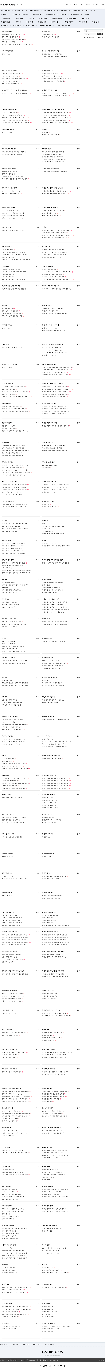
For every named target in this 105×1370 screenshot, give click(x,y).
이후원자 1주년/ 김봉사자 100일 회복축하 (54, 252)
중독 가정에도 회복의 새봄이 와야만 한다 (14, 78)
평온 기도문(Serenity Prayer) (51, 1270)
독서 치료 (4, 677)
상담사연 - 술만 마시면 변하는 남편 (12, 455)
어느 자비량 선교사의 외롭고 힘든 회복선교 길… (57, 1052)
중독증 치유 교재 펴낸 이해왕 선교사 (53, 1094)
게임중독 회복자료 (7, 1186)
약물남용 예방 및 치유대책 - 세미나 (12, 1150)
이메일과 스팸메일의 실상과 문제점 (12, 923)
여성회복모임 (48, 10)
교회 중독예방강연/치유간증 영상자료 (53, 971)
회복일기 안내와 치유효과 (49, 507)
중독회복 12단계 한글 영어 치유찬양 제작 (14, 1033)
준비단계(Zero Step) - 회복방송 (51, 820)
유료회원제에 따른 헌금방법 (10, 311)
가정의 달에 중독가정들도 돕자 (11, 81)
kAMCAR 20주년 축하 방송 (10, 786)
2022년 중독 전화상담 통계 (10, 781)
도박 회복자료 (6, 1167)
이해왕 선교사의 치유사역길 (10, 716)
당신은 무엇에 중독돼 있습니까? (51, 73)
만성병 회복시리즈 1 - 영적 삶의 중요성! (54, 1209)
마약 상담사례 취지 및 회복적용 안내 (53, 534)
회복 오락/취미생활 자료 (9, 149)
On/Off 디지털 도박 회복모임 (50, 51)
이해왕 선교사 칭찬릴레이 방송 (11, 727)
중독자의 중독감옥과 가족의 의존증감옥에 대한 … (57, 272)
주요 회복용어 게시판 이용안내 (51, 1253)
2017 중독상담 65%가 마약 (10, 1317)
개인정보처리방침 (12, 1360)
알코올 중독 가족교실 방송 (50, 805)
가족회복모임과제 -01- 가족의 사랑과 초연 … (15, 661)
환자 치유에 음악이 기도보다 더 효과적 (53, 445)
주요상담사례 (86, 18)
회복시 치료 (5, 599)
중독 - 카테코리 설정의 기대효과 (11, 191)
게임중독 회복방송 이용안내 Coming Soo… (14, 878)
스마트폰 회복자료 (47, 266)
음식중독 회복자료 (47, 1186)
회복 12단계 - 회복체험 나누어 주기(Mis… (14, 546)
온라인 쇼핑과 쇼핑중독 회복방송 (52, 896)
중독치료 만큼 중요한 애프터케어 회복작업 (14, 470)
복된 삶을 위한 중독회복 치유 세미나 (53, 210)
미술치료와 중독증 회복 (49, 543)
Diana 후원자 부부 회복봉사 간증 (52, 1113)
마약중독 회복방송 (7, 853)
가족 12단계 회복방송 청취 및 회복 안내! (14, 507)
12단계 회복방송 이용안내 (49, 822)
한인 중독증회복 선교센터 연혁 (51, 755)
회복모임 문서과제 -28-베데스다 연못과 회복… (56, 942)
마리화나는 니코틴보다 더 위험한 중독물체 (14, 1253)
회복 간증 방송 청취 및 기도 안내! (52, 257)
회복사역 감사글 (47, 31)
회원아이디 (87, 31)
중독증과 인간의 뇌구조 (9, 394)
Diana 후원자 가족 (47, 1108)
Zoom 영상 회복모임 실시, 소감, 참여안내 (54, 394)
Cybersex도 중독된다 (48, 1177)
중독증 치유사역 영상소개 (9, 990)
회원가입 (68, 4)
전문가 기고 (5, 1323)
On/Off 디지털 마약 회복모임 (50, 168)
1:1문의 (88, 4)
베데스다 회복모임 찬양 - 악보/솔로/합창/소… (15, 529)
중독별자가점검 (5, 22)
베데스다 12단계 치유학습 (9, 481)
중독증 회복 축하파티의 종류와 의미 (52, 954)
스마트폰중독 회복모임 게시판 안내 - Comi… (55, 374)
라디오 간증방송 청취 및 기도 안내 (12, 837)
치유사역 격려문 (47, 736)
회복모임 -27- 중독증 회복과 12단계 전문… (15, 945)
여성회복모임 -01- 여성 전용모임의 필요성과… (56, 411)
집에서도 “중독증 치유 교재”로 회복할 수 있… (15, 1101)
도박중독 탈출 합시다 (8, 257)
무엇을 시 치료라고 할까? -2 (10, 604)
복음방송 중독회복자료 (49, 912)
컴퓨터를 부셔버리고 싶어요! (50, 592)
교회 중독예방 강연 (47, 70)
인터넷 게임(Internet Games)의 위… (12, 115)
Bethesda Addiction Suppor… (51, 465)
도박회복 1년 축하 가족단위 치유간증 (53, 250)
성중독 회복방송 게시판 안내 (50, 878)
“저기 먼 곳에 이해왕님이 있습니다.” (53, 744)
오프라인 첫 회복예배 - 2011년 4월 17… (14, 1052)
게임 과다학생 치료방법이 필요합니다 (53, 590)
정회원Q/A (45, 129)
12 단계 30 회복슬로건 (8, 1267)
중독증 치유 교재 (47, 1101)
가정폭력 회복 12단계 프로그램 (11, 269)
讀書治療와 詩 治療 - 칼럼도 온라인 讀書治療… (16, 683)
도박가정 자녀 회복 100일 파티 (51, 328)
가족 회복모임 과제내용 (9, 658)
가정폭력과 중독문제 (8, 274)
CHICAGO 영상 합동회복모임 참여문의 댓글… (55, 118)
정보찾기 (91, 37)
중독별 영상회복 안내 (8, 795)
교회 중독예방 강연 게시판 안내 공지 (53, 81)
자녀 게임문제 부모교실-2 (49, 920)
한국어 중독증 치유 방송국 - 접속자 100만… (55, 778)
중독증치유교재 (19, 10)
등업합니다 (45, 132)
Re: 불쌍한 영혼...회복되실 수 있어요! (13, 646)
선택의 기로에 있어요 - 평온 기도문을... (14, 448)
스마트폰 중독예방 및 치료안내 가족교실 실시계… (57, 93)
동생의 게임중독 (47, 585)
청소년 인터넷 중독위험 (49, 1317)
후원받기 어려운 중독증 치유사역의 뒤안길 (54, 237)
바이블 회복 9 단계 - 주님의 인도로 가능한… (55, 609)
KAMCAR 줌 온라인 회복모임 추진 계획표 (54, 397)
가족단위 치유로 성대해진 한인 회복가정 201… (15, 252)
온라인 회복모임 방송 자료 (9, 932)
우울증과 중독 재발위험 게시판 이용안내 (13, 218)
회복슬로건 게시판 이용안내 (10, 1272)
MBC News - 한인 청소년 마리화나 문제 (54, 1287)
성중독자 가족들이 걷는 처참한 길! (53, 1172)
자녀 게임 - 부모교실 (48, 798)
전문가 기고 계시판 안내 (9, 1329)
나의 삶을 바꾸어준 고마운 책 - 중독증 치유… (15, 1091)
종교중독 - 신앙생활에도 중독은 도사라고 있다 (56, 1326)
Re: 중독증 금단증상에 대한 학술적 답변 (13, 741)
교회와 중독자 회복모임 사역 (50, 1329)
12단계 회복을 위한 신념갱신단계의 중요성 (14, 489)
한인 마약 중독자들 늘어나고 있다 (52, 1228)
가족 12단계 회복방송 (8, 501)
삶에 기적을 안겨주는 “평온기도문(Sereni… (55, 1272)
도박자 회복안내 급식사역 (9, 1121)
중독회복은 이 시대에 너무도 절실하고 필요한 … (57, 1057)
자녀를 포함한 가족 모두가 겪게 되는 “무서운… (56, 621)
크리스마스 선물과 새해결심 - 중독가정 (53, 641)
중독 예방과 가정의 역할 (49, 213)
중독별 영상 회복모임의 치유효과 (11, 954)
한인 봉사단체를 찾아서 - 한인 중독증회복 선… (16, 1113)
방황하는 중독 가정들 (48, 1307)
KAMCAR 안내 (5, 10)
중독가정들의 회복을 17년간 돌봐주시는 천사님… (57, 235)
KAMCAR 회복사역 (7, 1108)
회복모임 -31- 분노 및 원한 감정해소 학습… (15, 935)
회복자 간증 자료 (7, 325)
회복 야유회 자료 (7, 247)
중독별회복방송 (34, 10)
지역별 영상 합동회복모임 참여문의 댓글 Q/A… (56, 123)
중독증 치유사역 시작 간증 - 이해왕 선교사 (55, 352)
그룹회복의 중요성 (47, 658)
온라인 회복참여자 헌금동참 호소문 (12, 316)
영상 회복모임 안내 (7, 962)
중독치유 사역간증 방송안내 (50, 355)
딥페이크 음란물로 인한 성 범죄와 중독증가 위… (16, 397)
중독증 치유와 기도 (47, 1267)
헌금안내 (87, 14)
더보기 (38, 31)
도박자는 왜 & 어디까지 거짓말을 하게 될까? (15, 1175)
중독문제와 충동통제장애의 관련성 (52, 274)
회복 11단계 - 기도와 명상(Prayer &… (13, 548)
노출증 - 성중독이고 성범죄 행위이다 (13, 1250)
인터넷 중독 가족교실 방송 (50, 808)
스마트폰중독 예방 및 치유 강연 (11, 364)
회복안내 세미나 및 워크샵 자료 (51, 1127)
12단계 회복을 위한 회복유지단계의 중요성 (14, 484)
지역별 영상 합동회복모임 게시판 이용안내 (54, 193)
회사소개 (2, 1360)
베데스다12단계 (57, 18)
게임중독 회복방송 (7, 873)
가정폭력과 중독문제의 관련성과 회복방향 (14, 272)
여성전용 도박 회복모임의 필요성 (11, 621)
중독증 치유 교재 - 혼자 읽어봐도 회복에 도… (15, 1099)
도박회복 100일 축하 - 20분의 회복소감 (54, 159)
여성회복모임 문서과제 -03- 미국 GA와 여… (55, 484)
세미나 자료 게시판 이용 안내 (50, 215)
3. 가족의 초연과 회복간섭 (9, 1130)
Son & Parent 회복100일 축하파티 (52, 154)
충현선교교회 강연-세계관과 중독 (52, 76)
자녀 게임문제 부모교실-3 (49, 918)
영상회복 (3, 14)
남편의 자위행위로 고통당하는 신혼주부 (13, 651)
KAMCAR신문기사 (7, 1304)
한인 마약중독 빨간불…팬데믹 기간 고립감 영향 (16, 1309)
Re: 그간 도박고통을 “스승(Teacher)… (13, 590)
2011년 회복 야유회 (7, 250)
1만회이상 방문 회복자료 (9, 1245)
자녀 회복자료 (46, 618)
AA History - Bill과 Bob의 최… (51, 661)
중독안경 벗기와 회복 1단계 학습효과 (53, 277)
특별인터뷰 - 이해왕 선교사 (10, 722)
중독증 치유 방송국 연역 (49, 775)
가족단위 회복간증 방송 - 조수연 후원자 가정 (55, 925)
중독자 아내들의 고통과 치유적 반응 (12, 565)
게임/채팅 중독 (46, 579)
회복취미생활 (83, 22)
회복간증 (25, 14)
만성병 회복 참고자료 (48, 1206)
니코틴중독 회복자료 (8, 1225)
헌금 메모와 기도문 (7, 308)
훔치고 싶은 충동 (7, 1214)
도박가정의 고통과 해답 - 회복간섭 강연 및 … (15, 1258)
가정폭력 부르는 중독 (8, 277)
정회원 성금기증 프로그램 (49, 423)
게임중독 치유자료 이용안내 (10, 1199)
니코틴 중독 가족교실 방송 (50, 803)
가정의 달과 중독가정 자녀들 (10, 76)
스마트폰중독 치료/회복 (63, 26)
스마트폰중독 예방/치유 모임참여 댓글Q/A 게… (16, 93)
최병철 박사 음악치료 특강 (9, 531)
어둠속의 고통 (46, 529)
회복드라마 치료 (47, 638)
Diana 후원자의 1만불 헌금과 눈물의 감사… (55, 1116)
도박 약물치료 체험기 (8, 1170)
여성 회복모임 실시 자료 (9, 618)
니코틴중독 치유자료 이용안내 (10, 1238)
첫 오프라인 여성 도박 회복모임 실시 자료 (14, 624)
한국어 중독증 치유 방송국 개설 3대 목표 (14, 409)
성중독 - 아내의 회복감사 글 (10, 649)
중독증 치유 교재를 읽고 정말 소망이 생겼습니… (16, 1096)
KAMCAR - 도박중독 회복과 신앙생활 (53, 974)
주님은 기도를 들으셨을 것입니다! (12, 453)
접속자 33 (95, 4)
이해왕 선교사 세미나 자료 (50, 207)
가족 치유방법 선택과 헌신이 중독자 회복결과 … (16, 472)
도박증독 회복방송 (47, 834)
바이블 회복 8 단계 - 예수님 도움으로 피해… (55, 612)
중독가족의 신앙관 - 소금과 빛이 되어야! (54, 1013)
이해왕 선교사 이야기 (48, 1049)
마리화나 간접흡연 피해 (9, 1248)
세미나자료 (88, 10)
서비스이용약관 (23, 1360)
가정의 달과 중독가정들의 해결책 (11, 73)
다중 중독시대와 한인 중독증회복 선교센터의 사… (57, 389)
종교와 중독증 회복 (47, 1331)
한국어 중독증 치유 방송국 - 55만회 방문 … (55, 788)
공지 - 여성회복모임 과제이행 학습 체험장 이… (56, 563)
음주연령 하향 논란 (47, 1314)
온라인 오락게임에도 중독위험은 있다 (13, 1197)
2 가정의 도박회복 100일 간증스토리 (53, 152)
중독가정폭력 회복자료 (8, 129)
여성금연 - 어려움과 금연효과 (10, 1233)
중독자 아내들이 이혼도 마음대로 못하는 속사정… (16, 570)
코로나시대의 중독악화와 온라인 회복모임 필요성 (56, 289)
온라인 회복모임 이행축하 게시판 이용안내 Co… (56, 957)
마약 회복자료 (6, 1147)
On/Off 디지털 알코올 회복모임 (11, 286)
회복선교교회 (30, 26)
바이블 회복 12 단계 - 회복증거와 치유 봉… (55, 602)
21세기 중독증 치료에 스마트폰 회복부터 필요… (56, 370)
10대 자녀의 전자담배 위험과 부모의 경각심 (14, 1228)
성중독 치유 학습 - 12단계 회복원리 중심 (54, 876)
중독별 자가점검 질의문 (9, 168)
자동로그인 (100, 37)
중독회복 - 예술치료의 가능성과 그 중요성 (54, 450)
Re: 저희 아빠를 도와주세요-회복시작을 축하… (16, 585)
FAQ (82, 4)
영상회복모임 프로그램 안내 (10, 957)
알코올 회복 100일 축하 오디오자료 (52, 157)
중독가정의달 (17, 26)
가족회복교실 (76, 10)
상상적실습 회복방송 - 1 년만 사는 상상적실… (56, 719)
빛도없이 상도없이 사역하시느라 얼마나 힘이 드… (57, 741)
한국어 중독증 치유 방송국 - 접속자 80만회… (55, 781)
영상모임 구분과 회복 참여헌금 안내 (12, 959)
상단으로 (101, 1360)
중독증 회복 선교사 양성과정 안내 (12, 1072)
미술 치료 (45, 540)
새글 (102, 4)
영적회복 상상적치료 (48, 716)
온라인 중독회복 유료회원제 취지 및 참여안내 (15, 411)
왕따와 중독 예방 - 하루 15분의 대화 (12, 1211)
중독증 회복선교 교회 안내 (9, 1049)
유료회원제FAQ (5, 18)
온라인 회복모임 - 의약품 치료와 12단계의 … (55, 392)
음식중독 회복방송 (7, 893)
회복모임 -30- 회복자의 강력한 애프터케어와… (16, 937)
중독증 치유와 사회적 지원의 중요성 (12, 34)
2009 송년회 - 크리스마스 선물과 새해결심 (14, 255)
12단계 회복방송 (47, 814)
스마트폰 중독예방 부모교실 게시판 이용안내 (55, 95)
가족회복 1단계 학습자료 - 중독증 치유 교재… (56, 1072)
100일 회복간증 (46, 149)
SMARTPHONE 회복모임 (49, 364)
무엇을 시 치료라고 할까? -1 (10, 607)
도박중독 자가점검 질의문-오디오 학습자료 (14, 179)
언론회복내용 (75, 14)
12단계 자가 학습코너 (48, 697)
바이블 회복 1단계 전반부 (49, 996)
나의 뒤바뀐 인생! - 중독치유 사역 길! (13, 719)
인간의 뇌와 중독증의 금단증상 (11, 1326)
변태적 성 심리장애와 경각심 (50, 1170)
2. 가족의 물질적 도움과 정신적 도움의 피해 (15, 1133)
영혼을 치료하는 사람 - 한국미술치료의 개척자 (56, 546)
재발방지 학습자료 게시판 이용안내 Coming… (15, 431)
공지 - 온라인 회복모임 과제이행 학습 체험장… (16, 974)
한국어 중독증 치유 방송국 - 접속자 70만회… (55, 783)
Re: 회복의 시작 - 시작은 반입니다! (52, 683)
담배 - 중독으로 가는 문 (9, 1231)
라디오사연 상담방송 (8, 814)
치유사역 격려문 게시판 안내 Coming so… (54, 746)
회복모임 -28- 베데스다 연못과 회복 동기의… (15, 942)
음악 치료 (4, 521)
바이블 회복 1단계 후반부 (49, 993)
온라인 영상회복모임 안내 (9, 951)
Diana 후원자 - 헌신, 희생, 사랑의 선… (53, 1111)
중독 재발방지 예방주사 (9, 428)
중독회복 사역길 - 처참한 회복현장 (12, 729)
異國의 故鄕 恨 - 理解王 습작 (10, 602)
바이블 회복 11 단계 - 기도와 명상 (52, 604)
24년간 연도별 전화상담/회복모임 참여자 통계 (15, 783)
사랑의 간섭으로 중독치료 (49, 1312)
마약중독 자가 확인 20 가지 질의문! (12, 176)
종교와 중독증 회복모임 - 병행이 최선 (13, 39)
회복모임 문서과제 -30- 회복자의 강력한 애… (55, 937)
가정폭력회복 (6, 266)
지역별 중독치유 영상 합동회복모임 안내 (54, 387)
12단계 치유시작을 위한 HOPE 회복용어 (54, 1248)
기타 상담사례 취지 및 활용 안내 (11, 705)
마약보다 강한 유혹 (7, 876)
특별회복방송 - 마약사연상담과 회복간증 (14, 817)
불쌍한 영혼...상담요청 (8, 644)
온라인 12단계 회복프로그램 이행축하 (53, 951)
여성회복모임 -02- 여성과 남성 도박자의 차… (55, 409)
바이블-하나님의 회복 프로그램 (51, 1038)
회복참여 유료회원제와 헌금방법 (11, 406)
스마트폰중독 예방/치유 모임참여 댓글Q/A (14, 90)
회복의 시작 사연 (7, 568)
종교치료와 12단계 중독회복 (10, 37)
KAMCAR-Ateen (62, 10)
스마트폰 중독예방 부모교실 (50, 90)
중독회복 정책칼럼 (7, 31)
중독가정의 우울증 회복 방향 (10, 210)
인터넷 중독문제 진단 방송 (9, 915)
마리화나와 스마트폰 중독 (9, 113)
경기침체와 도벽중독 (8, 1219)
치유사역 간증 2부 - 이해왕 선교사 (52, 347)
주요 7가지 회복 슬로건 (8, 1270)
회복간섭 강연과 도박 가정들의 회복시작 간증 (15, 465)
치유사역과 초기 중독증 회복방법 (11, 1001)
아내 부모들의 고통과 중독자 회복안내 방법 (55, 1091)
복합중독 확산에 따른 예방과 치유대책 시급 (14, 118)
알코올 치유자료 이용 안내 (50, 1157)
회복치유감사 (55, 22)
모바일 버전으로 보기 (52, 1366)
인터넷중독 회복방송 (8, 912)
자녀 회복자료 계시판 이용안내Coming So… (55, 624)
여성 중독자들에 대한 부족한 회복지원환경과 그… (16, 44)
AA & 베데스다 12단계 (48, 462)
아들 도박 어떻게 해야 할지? (10, 1312)
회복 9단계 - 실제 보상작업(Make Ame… (14, 553)
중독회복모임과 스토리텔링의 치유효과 (54, 663)
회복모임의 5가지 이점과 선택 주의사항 (13, 475)
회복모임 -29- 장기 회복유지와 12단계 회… (15, 940)
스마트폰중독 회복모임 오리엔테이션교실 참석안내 (57, 367)
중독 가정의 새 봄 (47, 1231)
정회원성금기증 (69, 22)
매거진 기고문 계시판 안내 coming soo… (14, 1292)
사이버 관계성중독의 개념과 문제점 (12, 918)
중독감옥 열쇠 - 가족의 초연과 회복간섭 (13, 563)
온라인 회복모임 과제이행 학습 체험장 (13, 971)
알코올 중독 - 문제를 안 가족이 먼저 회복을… (55, 1155)
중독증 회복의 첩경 (47, 1309)
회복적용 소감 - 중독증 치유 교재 (11, 1088)
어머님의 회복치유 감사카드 (50, 311)
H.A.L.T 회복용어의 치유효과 (50, 1250)
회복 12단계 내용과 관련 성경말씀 (52, 1033)
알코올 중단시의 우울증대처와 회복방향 (13, 213)
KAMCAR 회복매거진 (8, 384)
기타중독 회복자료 (7, 1206)
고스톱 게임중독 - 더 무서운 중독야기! (53, 582)
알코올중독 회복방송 (48, 853)
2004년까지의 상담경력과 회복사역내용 (13, 788)
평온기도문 (45, 1264)
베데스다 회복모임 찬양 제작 (10, 1035)
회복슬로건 (5, 1264)
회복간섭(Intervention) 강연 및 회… (52, 1130)
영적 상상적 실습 (47, 1035)
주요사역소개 (6, 775)
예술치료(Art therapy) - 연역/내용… (53, 448)
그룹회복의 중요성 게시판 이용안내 (52, 668)
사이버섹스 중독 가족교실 (49, 800)
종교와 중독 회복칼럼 (48, 1323)
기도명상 (63, 14)
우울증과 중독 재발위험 (9, 207)
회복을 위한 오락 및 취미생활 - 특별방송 (14, 152)
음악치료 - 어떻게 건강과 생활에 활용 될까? (15, 524)
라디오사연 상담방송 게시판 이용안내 (13, 822)
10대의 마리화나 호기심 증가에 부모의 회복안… (16, 123)
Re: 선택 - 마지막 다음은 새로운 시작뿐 (54, 526)
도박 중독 (4, 579)
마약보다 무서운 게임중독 (9, 1192)
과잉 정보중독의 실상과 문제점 (11, 925)
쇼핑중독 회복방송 (47, 893)
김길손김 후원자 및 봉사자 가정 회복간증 (54, 255)
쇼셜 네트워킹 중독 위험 (49, 269)
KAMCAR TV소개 (47, 1284)
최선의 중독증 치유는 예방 (9, 110)
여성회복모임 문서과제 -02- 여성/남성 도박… (55, 487)
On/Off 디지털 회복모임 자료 (50, 286)
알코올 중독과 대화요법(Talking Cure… (13, 445)
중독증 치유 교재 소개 (48, 1088)
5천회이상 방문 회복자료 (49, 1225)
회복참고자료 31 (6, 1127)
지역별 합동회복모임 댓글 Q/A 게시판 (53, 110)
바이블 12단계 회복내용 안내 (50, 998)
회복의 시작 (45, 680)
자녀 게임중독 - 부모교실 (9, 1189)
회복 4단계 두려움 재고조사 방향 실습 (53, 700)
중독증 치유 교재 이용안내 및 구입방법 (53, 1096)
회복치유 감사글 (47, 305)
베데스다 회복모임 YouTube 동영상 (12, 993)
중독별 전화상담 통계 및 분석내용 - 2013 (14, 1255)
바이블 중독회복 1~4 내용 (9, 1013)
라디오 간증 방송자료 (8, 834)
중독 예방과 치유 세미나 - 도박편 (11, 998)
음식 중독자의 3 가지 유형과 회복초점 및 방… (55, 1189)
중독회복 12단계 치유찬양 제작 (11, 526)
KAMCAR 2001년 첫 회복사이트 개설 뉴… (15, 778)
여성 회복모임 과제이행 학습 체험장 (52, 560)
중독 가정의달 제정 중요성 (9, 70)
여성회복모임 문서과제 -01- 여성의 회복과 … (55, 489)
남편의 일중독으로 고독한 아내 (11, 700)
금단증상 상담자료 (7, 736)
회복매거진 (29, 22)
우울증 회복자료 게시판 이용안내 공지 (13, 230)
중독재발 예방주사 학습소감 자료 (52, 54)
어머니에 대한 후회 (7, 680)
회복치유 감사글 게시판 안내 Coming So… (54, 313)
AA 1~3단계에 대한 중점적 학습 (11, 492)
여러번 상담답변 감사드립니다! (51, 587)
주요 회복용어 (46, 1245)
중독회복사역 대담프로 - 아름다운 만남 (13, 996)
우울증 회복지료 (6, 227)
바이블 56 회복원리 (7, 1010)
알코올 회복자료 (47, 1147)
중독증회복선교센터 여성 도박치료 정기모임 (15, 1314)
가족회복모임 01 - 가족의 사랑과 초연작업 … (15, 504)
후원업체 (31, 18)
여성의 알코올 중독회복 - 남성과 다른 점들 (55, 1150)
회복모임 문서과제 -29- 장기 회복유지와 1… (55, 940)
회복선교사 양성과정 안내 (9, 1069)
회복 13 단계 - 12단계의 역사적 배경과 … (14, 543)
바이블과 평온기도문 (48, 1040)
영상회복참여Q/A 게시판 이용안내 (12, 798)
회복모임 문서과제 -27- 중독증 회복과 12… (55, 945)
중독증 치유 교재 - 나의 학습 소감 (12, 1094)
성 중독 (4, 638)
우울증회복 (4, 26)
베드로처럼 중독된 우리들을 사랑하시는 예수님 (56, 1015)
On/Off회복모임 (71, 18)
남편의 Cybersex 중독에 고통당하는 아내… (55, 1175)
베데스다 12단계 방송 (8, 540)
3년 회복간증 (5, 344)
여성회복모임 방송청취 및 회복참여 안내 (54, 414)
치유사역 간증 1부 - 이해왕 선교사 (52, 350)
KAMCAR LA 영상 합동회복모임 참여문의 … (55, 120)
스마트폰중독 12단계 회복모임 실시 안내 (54, 372)
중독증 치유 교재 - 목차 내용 (50, 1099)
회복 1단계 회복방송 (48, 817)
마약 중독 (45, 521)
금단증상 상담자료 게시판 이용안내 (12, 744)
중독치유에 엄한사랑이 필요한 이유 (12, 467)
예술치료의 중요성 (47, 442)
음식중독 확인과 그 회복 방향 (50, 1194)
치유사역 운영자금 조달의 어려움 (11, 313)
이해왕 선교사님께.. (48, 34)
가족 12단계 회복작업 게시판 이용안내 (53, 1074)
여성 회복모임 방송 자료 (49, 403)
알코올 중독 (5, 442)
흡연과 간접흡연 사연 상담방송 (11, 820)
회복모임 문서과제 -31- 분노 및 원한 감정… (55, 935)
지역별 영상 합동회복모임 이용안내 (52, 384)
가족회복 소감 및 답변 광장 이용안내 (53, 685)
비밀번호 (86, 34)
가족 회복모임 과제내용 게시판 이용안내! (14, 663)
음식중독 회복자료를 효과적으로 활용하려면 (55, 1197)
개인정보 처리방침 (7, 761)
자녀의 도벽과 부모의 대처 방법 (11, 1216)
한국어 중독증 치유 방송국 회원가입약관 (13, 763)
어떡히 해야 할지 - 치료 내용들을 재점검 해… (15, 450)
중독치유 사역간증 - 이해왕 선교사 (52, 344)
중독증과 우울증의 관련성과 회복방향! (13, 215)
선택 (43, 524)
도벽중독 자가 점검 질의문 (9, 171)
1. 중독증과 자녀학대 (8, 1135)
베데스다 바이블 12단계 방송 (50, 599)
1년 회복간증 (46, 247)
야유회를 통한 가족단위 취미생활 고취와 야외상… (16, 260)
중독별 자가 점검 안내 (8, 174)
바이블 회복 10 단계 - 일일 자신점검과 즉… (55, 607)
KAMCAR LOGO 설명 (8, 759)
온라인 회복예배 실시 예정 (9, 1055)
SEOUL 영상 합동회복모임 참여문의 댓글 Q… (55, 113)
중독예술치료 (42, 22)
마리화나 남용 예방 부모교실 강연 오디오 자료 (55, 78)
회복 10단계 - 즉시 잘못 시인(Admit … (13, 551)
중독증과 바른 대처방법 (9, 389)
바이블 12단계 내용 (48, 990)
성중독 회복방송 (47, 873)
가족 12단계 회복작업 (48, 1069)
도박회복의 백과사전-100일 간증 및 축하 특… (15, 1172)
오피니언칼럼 (46, 1304)
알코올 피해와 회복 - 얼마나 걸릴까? (53, 1152)
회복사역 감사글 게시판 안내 (50, 37)
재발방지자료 (43, 18)
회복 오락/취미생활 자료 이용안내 (12, 154)
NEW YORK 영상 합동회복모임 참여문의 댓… (55, 115)
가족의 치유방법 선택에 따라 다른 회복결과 (14, 120)
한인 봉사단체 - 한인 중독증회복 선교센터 (14, 724)
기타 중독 (4, 697)
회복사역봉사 (37, 14)
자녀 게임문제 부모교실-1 (49, 923)
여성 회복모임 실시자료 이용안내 (11, 626)
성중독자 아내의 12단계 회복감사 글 (53, 308)
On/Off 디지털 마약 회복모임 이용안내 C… (55, 171)
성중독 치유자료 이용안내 (49, 1180)
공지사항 (4, 755)
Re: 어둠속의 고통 (47, 531)
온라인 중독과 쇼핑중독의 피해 (51, 898)
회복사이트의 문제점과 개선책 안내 (12, 766)
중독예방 (18, 22)
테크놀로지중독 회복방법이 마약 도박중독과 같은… (57, 279)
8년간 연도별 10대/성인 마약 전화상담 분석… (15, 1152)
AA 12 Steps (46, 467)
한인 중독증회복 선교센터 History (52, 759)
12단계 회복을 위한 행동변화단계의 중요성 (14, 487)
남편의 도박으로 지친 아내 (9, 592)
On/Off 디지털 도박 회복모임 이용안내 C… (55, 56)
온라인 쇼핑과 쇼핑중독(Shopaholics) (13, 1209)
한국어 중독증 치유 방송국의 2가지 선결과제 (15, 768)
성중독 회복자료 (47, 1167)
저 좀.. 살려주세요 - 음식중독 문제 (12, 702)
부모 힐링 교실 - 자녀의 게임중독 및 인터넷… (15, 1116)
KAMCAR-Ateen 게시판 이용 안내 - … (53, 330)
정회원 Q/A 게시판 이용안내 (50, 135)
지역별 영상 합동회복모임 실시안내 (52, 188)
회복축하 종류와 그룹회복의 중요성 (52, 666)
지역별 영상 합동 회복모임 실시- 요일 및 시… (55, 191)
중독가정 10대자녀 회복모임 (50, 325)
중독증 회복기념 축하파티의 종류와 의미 (54, 162)
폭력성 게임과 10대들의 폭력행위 (11, 1194)
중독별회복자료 (50, 14)
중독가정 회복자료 (7, 462)
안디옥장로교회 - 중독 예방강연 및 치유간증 (55, 976)
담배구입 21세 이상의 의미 (10, 1236)
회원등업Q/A (19, 18)
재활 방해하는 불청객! (8, 426)
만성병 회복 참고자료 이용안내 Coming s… (55, 1211)
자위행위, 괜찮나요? (8, 641)
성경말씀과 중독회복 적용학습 (51, 1010)
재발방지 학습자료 (7, 423)
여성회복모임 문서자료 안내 (50, 492)
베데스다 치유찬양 (7, 1030)
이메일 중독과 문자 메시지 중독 (11, 920)
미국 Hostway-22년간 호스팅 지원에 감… (54, 232)
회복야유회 (95, 22)
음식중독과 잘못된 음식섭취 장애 (52, 1192)
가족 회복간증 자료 (7, 51)
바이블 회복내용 (47, 1030)
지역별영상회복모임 (45, 26)
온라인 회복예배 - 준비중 (9, 1057)
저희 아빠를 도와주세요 (9, 582)
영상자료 (14, 14)
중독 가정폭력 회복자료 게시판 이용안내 (13, 279)
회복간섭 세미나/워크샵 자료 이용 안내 (53, 1133)
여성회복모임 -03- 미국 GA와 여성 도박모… (55, 406)
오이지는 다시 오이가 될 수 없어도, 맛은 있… (16, 1287)
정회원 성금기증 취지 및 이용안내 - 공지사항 (55, 426)
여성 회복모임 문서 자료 (49, 481)
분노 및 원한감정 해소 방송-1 (51, 915)
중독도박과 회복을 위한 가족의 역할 (12, 1290)
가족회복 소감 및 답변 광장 (50, 677)
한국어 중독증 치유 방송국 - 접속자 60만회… (55, 786)
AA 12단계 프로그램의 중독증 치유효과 (13, 387)
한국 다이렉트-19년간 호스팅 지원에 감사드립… (56, 230)
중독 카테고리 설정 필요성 (9, 188)
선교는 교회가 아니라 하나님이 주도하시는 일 (15, 392)
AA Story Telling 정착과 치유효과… (12, 494)
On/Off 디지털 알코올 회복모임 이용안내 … (14, 289)
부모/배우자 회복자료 (8, 560)
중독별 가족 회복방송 (48, 795)
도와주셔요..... (6, 587)
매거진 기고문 (6, 1284)
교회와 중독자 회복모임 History (11, 42)
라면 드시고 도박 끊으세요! (10, 1118)
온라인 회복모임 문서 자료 (50, 932)
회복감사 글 (45, 504)
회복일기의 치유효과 (48, 501)
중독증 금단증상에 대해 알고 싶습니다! (13, 739)
